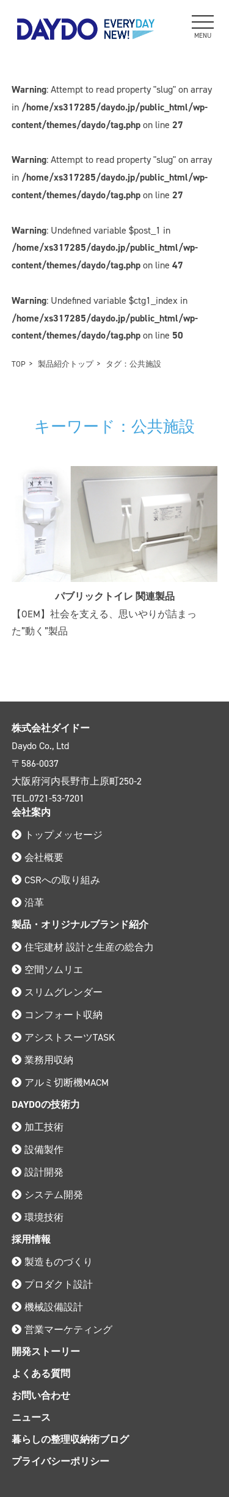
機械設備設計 (47, 1307)
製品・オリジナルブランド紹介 (80, 924)
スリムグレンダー (57, 992)
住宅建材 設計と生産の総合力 (83, 947)
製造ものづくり (52, 1261)
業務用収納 (42, 1060)
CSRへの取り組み (56, 880)
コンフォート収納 (57, 1014)
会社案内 (31, 812)
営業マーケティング (62, 1329)
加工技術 (38, 1127)
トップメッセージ (57, 834)
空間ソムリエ (47, 969)
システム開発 (47, 1194)
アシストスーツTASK (63, 1037)
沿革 (28, 902)
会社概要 (38, 857)
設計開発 (38, 1172)
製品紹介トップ (65, 364)
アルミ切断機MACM (60, 1082)
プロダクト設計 (52, 1284)
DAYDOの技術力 (46, 1104)
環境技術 (38, 1217)
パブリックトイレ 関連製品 (115, 596)
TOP (19, 364)
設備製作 (38, 1149)
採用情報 (31, 1239)
